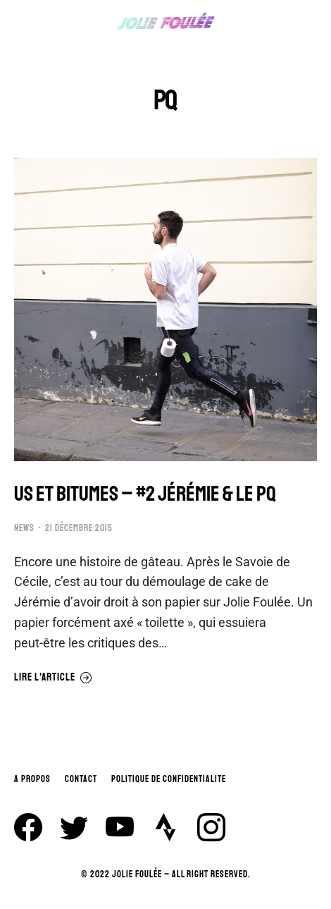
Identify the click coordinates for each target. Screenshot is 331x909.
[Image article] (165, 309)
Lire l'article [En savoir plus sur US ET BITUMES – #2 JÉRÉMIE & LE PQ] (53, 677)
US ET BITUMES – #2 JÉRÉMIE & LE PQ (145, 494)
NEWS (24, 528)
